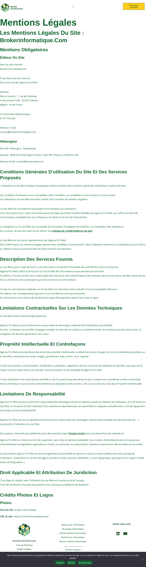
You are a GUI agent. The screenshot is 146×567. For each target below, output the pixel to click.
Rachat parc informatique (73, 537)
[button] (73, 6)
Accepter (60, 563)
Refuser (71, 563)
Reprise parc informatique (73, 524)
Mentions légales (73, 549)
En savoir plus (85, 563)
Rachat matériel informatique (73, 533)
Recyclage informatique (73, 529)
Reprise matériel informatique (73, 541)
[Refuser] (142, 559)
